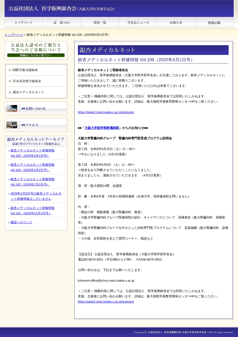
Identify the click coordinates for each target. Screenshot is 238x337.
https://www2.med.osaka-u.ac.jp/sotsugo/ (106, 112)
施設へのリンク (22, 222)
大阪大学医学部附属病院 (102, 128)
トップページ (14, 35)
